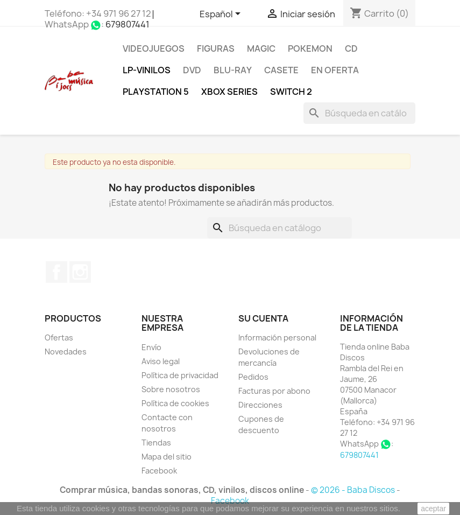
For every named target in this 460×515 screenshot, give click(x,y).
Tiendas (156, 442)
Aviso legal (160, 361)
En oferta (335, 70)
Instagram (80, 272)
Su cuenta (263, 318)
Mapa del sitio (166, 456)
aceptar (433, 508)
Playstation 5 (156, 92)
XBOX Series (229, 92)
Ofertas (59, 337)
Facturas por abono (274, 391)
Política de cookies (175, 403)
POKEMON (310, 48)
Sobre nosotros (170, 389)
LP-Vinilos (147, 70)
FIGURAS (216, 48)
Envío (151, 347)
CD (351, 48)
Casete (281, 70)
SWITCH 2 (291, 92)
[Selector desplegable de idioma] (222, 14)
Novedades (66, 351)
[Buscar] (359, 113)
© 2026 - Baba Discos (354, 490)
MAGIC (261, 48)
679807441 (127, 24)
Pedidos (253, 377)
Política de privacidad (179, 375)
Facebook (56, 272)
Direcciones (260, 405)
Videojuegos (154, 48)
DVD (192, 70)
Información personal (277, 337)
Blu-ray (233, 70)
